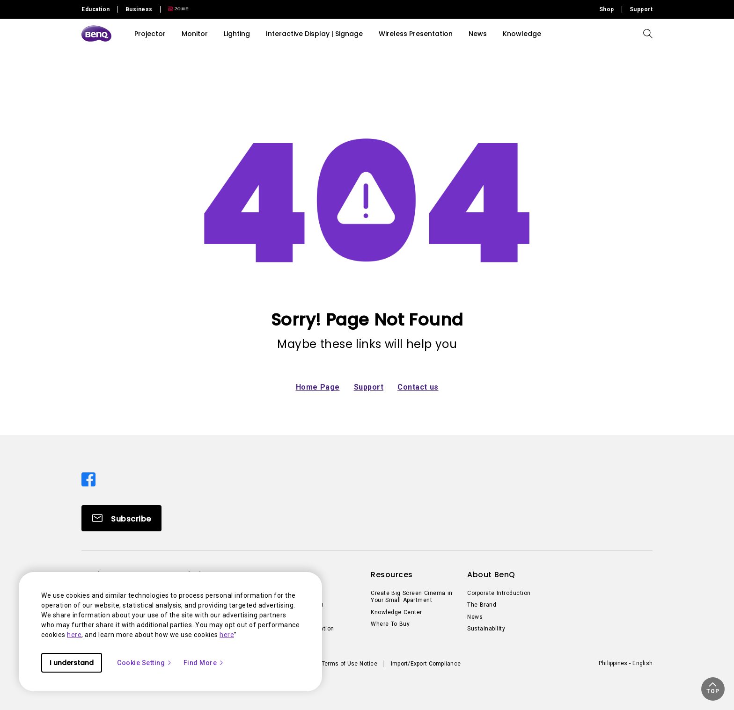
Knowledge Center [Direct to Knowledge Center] (396, 612)
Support (369, 387)
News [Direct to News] (475, 617)
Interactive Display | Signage (314, 33)
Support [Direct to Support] (641, 9)
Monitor (195, 33)
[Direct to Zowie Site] (175, 9)
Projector (150, 33)
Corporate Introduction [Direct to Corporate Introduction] (499, 593)
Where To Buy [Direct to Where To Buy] (390, 624)
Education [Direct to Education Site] (95, 9)
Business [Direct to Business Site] (139, 9)
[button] (713, 689)
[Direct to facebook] (88, 478)
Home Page (318, 387)
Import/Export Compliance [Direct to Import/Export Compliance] (426, 663)
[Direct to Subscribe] (121, 518)
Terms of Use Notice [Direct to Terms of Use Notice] (349, 663)
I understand (72, 662)
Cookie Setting (144, 663)
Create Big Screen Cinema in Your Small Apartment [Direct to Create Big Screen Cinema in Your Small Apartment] (412, 597)
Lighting (237, 33)
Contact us (418, 387)
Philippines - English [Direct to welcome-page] (626, 663)
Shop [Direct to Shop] (606, 9)
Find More (204, 663)
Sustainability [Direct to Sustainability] (486, 628)
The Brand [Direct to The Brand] (481, 604)
